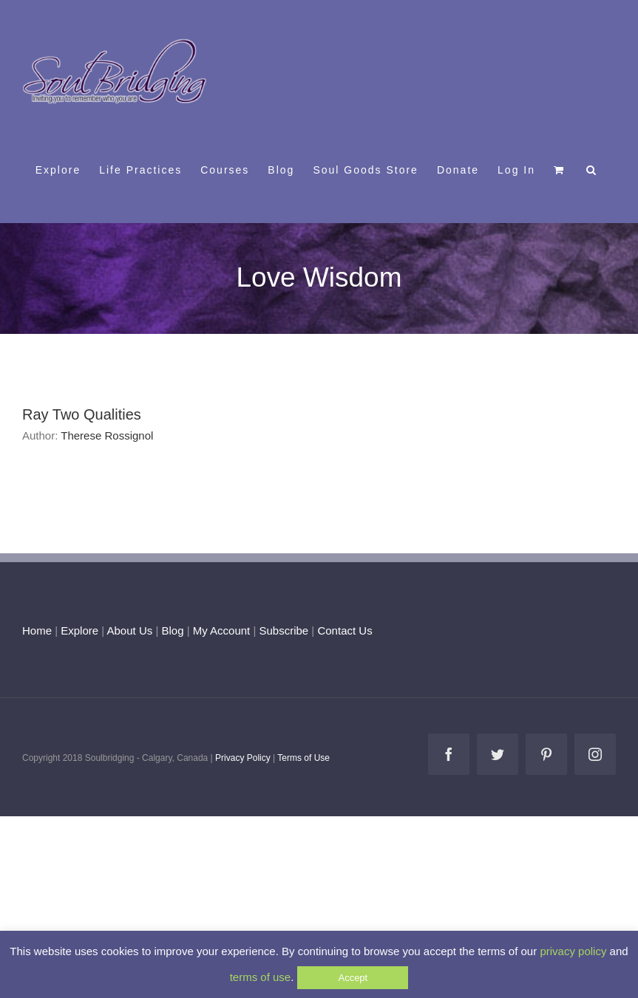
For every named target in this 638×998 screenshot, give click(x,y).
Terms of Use (303, 758)
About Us (130, 630)
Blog (172, 630)
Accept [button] (352, 977)
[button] (591, 169)
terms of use (260, 977)
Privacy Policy (243, 758)
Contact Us (343, 630)
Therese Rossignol (107, 435)
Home (37, 630)
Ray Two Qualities (81, 414)
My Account (222, 630)
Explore (79, 630)
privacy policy (573, 951)
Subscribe (284, 630)
